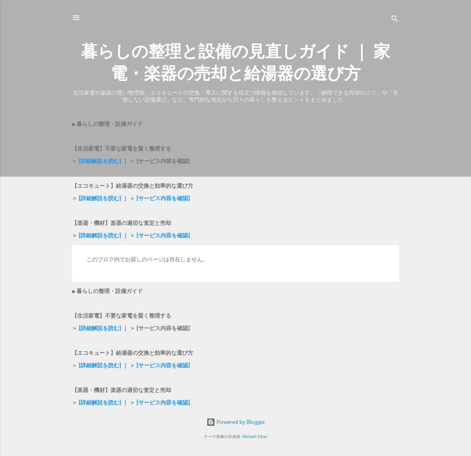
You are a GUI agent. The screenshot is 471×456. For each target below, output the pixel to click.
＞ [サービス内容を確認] (160, 198)
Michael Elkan (255, 436)
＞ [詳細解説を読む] (96, 161)
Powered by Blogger (235, 422)
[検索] (394, 20)
